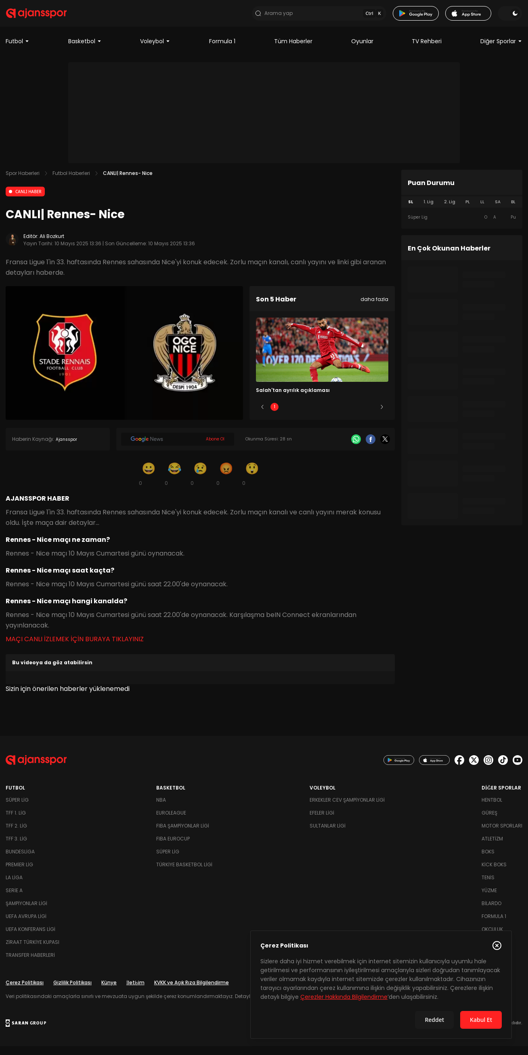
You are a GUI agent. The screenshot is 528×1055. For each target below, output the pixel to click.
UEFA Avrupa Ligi (26, 925)
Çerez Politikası (25, 991)
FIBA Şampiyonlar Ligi (182, 834)
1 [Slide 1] (274, 416)
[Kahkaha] (174, 482)
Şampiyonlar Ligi (26, 912)
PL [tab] (467, 211)
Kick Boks (494, 873)
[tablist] (461, 211)
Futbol (17, 50)
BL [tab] (513, 211)
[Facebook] (370, 448)
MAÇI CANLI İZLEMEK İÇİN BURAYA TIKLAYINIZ (75, 648)
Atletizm (492, 847)
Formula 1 (222, 50)
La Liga (14, 886)
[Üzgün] (200, 482)
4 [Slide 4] (346, 416)
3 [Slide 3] (322, 416)
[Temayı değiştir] (510, 18)
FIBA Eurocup (173, 847)
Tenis (488, 886)
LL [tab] (482, 211)
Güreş (489, 821)
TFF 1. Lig (16, 821)
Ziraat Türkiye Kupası (32, 951)
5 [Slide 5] (370, 416)
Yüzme (489, 899)
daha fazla (374, 308)
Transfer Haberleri (30, 963)
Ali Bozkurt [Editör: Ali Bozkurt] (52, 245)
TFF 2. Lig (16, 834)
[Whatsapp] (356, 448)
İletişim (135, 991)
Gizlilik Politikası (72, 991)
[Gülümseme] (148, 482)
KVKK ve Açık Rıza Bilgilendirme (191, 991)
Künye (109, 991)
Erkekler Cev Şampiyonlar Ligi (347, 808)
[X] (385, 448)
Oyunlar (362, 50)
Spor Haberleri (23, 182)
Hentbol (492, 808)
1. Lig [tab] (428, 211)
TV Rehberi (427, 50)
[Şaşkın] (252, 482)
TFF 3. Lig (16, 847)
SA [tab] (498, 211)
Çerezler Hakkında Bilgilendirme (344, 997)
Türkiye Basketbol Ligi (184, 873)
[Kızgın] (226, 482)
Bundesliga (20, 860)
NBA (161, 808)
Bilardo (491, 912)
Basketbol (85, 50)
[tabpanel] (461, 226)
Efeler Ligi (322, 821)
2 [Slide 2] (298, 416)
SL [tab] (410, 211)
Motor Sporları (502, 834)
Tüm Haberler (293, 50)
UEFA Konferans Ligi (30, 938)
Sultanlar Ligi (328, 834)
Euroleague (171, 821)
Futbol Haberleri (71, 182)
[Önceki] (262, 416)
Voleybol (155, 50)
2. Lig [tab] (449, 211)
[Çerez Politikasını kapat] (497, 945)
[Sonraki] (382, 416)
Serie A (14, 899)
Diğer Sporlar (501, 50)
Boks (488, 860)
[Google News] (177, 448)
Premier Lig (19, 873)
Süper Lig (17, 808)
